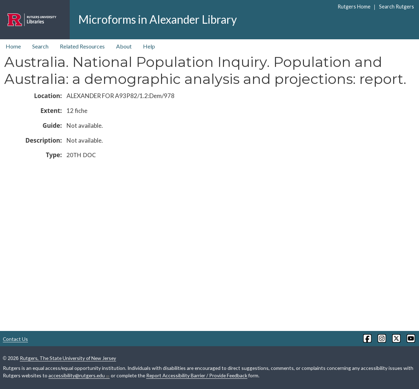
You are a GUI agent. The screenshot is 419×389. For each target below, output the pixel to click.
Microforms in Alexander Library (157, 19)
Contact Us (15, 339)
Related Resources (82, 46)
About (124, 46)
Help (149, 46)
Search (40, 46)
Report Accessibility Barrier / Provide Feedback (196, 375)
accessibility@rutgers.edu (79, 375)
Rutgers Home (354, 7)
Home (13, 46)
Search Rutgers (396, 7)
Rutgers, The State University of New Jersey (68, 358)
